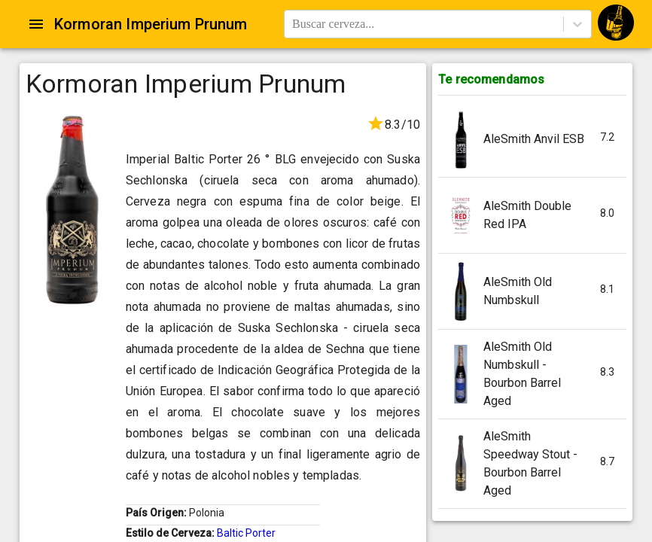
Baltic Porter (246, 533)
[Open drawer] (36, 24)
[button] (532, 140)
